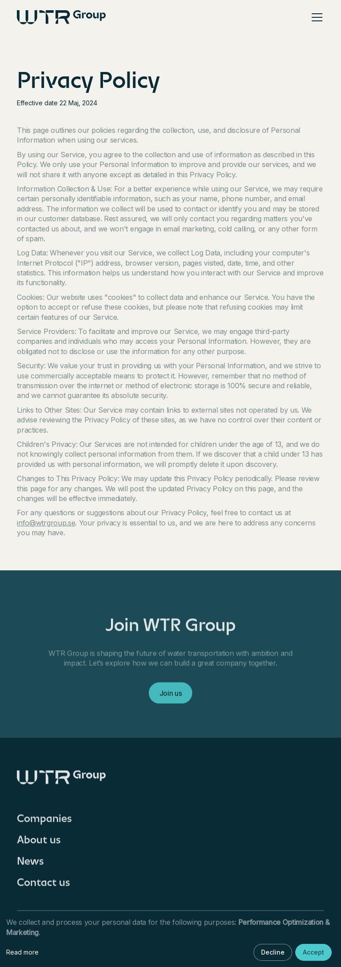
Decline (273, 952)
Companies (44, 821)
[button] (315, 17)
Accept (313, 952)
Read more (22, 952)
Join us (170, 696)
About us (39, 842)
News (30, 864)
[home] (61, 17)
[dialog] (170, 939)
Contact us (43, 885)
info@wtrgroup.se (46, 522)
